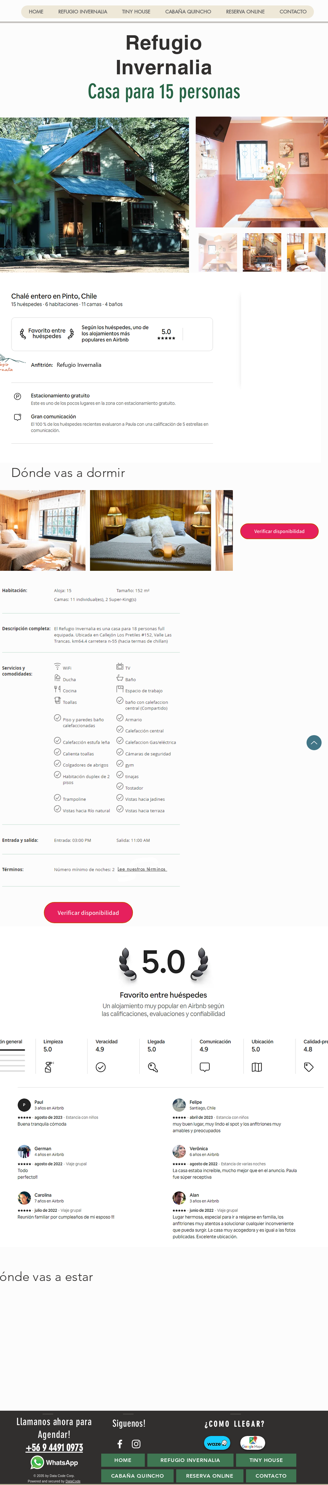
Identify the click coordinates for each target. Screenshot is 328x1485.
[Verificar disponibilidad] (279, 531)
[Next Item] (222, 530)
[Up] (314, 742)
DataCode (73, 1481)
